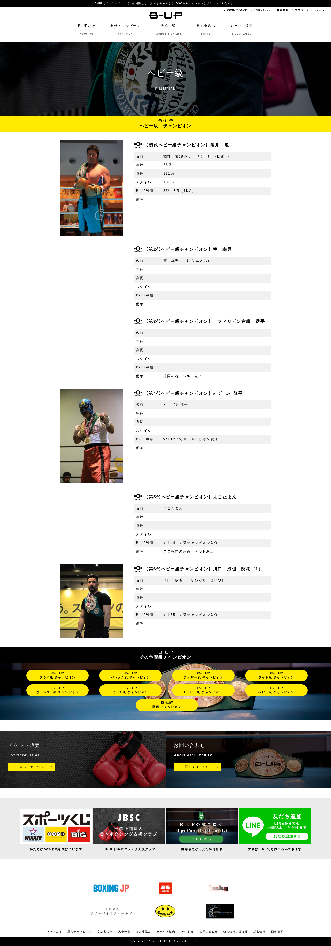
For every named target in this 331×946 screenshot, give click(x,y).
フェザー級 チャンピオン (203, 675)
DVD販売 (187, 931)
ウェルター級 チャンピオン (57, 690)
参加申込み (206, 29)
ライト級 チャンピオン (276, 675)
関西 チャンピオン (167, 705)
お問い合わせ (261, 10)
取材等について (235, 10)
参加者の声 (105, 931)
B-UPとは (86, 29)
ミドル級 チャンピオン (130, 690)
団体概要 (277, 931)
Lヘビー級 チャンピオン (203, 690)
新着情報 (282, 10)
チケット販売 (242, 29)
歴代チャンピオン (124, 29)
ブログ (298, 10)
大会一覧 (168, 29)
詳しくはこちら (32, 766)
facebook (316, 10)
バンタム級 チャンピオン (130, 675)
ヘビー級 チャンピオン (276, 690)
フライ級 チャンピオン (57, 675)
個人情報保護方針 (235, 931)
